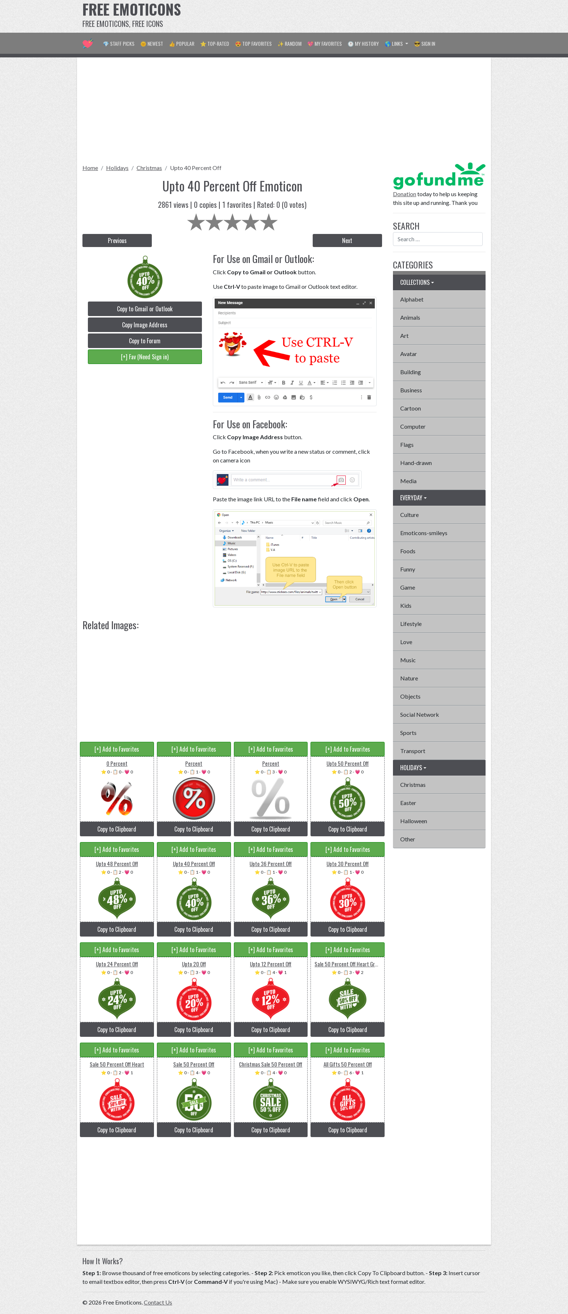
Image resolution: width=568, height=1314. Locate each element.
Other (407, 839)
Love (406, 641)
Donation (404, 193)
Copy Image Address (144, 324)
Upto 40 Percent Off (196, 167)
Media (408, 480)
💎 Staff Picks (118, 43)
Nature (409, 678)
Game (407, 587)
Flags (407, 444)
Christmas (149, 167)
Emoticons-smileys (423, 532)
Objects (410, 696)
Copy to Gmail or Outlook (145, 308)
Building (410, 371)
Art (404, 335)
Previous (117, 240)
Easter (408, 802)
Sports (408, 732)
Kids (405, 605)
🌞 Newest (151, 43)
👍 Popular (181, 43)
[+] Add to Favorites (116, 749)
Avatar (408, 353)
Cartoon (410, 408)
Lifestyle (411, 623)
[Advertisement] (353, 16)
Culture (409, 514)
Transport (412, 750)
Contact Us (158, 1302)
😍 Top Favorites (253, 43)
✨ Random (289, 43)
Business (411, 390)
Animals (410, 317)
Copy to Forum (145, 340)
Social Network (419, 714)
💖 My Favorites (324, 43)
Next (347, 240)
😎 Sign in (424, 43)
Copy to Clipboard (116, 829)
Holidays (117, 167)
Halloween (413, 820)
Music (408, 659)
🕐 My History (363, 43)
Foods (407, 550)
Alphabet (411, 299)
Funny (407, 569)
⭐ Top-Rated (214, 43)
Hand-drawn (416, 462)
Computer (413, 426)
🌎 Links (394, 43)
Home (90, 167)
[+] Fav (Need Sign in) (145, 356)
